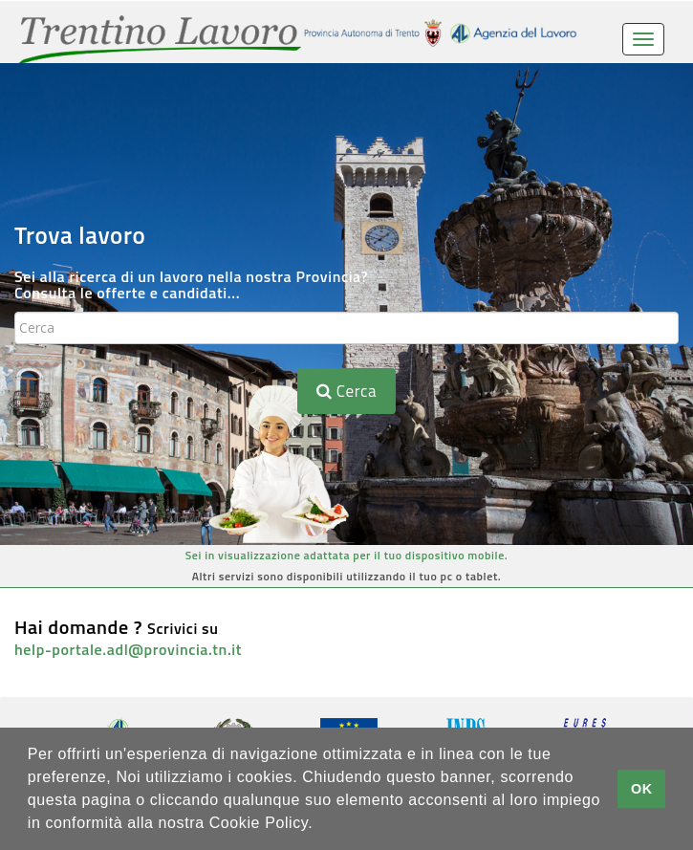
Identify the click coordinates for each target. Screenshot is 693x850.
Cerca (346, 391)
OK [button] (642, 788)
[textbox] (346, 328)
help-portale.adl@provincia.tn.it (128, 649)
